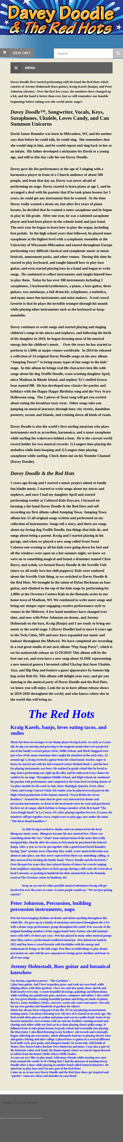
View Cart (22, 53)
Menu (22, 67)
